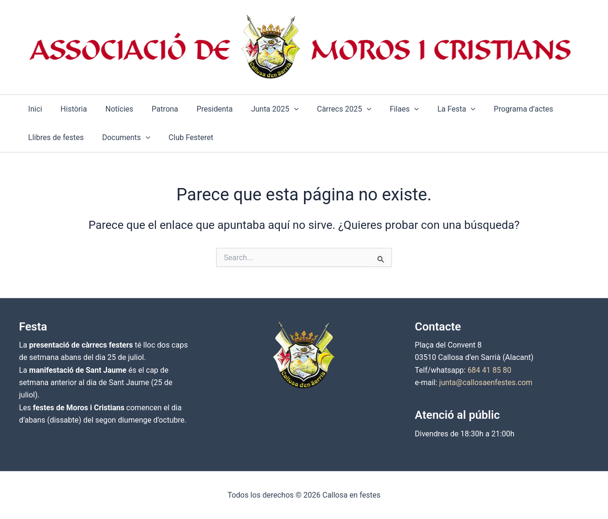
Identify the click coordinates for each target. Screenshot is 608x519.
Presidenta (200, 108)
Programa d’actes (493, 108)
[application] (276, 109)
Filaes (380, 109)
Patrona (154, 108)
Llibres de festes (54, 137)
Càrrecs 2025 (323, 109)
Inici (33, 108)
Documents (121, 137)
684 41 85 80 (489, 370)
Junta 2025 (257, 109)
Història (69, 108)
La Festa (429, 109)
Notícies (111, 108)
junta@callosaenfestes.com (486, 382)
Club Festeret (183, 137)
